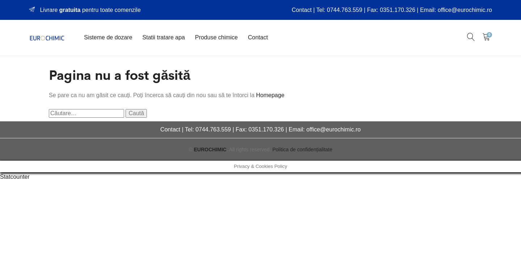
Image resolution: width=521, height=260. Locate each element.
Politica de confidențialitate (302, 149)
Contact (258, 37)
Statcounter (15, 177)
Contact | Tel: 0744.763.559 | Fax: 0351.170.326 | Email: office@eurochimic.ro (392, 10)
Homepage (270, 95)
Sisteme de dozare (108, 37)
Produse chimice (216, 37)
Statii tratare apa (164, 37)
